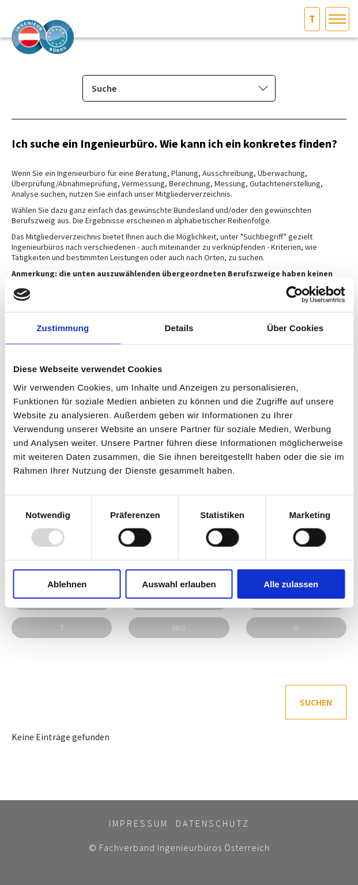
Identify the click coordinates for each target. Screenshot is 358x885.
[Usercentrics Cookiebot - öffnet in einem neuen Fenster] (294, 294)
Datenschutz (213, 823)
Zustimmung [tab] (62, 328)
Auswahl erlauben (179, 583)
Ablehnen (66, 583)
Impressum (138, 823)
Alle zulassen (290, 583)
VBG (179, 627)
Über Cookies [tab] (295, 328)
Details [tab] (179, 328)
